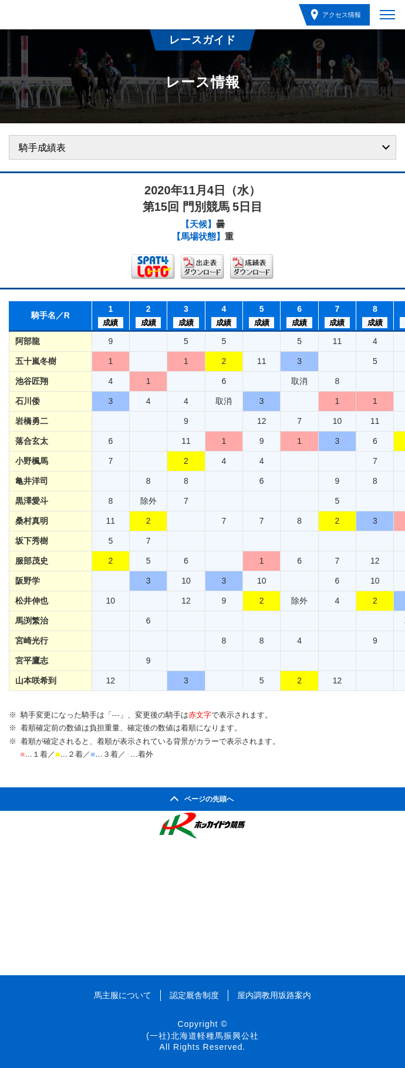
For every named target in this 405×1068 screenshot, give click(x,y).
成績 (110, 322)
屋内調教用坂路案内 (274, 995)
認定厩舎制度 (194, 995)
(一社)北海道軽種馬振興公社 (202, 1035)
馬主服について (122, 995)
